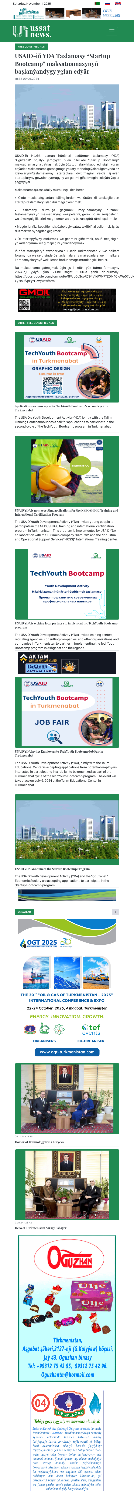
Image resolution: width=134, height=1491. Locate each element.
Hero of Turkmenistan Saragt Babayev (40, 1228)
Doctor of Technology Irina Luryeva (39, 1142)
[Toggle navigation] (112, 31)
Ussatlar (24, 911)
